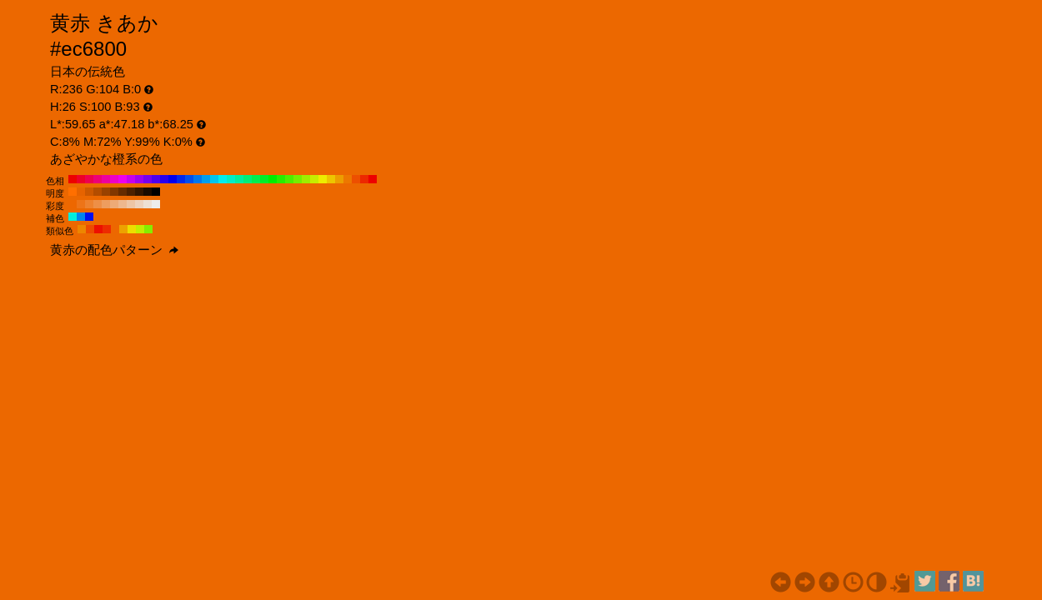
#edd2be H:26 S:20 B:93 (139, 204)
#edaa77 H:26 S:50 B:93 (114, 204)
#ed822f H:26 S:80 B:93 (89, 204)
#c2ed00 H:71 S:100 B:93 (140, 229)
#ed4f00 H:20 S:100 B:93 (356, 179)
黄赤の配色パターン (114, 250)
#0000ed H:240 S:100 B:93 (172, 179)
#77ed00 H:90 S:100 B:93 (297, 179)
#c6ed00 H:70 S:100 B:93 (314, 179)
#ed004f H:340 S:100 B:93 (89, 179)
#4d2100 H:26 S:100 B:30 (131, 192)
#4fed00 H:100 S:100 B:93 (289, 179)
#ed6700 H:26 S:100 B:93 (72, 204)
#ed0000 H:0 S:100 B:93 (372, 179)
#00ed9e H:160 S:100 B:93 (239, 179)
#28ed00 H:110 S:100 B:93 (281, 179)
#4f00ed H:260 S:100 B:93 (156, 179)
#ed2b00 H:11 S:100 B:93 (107, 229)
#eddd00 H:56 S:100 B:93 (132, 229)
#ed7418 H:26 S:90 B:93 (81, 204)
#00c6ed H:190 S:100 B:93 (214, 179)
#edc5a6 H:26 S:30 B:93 (131, 204)
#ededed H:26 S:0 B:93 (156, 204)
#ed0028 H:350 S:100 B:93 (81, 179)
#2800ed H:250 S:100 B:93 (164, 179)
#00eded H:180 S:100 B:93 (222, 179)
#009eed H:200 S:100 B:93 (206, 179)
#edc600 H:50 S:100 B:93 (331, 179)
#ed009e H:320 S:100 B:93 (106, 179)
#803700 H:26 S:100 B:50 (114, 192)
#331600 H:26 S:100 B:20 (139, 192)
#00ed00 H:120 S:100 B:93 (272, 179)
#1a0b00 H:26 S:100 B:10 (147, 192)
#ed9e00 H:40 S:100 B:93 (339, 179)
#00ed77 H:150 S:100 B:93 (247, 179)
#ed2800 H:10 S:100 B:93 (364, 179)
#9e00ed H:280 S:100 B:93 (139, 179)
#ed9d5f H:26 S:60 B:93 (106, 204)
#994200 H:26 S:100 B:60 (106, 192)
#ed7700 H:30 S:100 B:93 (347, 179)
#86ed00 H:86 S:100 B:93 (148, 229)
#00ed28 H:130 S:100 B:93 (264, 179)
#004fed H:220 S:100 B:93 (189, 179)
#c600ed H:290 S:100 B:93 (131, 179)
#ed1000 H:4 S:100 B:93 (98, 229)
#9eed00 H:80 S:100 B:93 (306, 179)
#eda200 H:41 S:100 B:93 (123, 229)
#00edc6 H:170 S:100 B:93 (231, 179)
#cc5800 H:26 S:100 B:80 (89, 192)
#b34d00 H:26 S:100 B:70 (97, 192)
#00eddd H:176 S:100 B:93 (72, 216)
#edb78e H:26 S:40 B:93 (122, 204)
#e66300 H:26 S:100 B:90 (81, 192)
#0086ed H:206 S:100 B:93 (81, 216)
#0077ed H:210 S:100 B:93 (197, 179)
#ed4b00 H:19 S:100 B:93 (90, 229)
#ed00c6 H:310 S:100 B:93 (114, 179)
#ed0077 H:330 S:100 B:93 (97, 179)
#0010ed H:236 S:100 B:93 (89, 216)
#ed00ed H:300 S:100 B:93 (122, 179)
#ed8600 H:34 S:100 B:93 (82, 229)
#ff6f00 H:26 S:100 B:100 (72, 192)
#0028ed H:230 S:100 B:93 (181, 179)
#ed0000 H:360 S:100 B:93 (72, 179)
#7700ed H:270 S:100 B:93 (147, 179)
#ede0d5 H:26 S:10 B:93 (147, 204)
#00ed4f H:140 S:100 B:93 (256, 179)
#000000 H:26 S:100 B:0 (156, 192)
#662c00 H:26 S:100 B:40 (122, 192)
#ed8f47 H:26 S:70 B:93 (97, 204)
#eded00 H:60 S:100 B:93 (322, 179)
